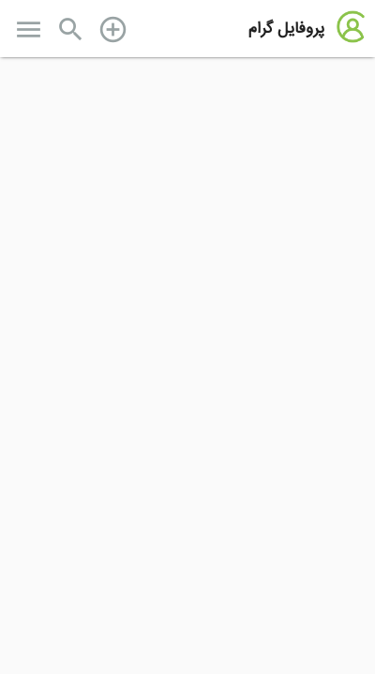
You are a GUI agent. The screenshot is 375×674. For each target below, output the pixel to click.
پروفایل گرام (286, 29)
